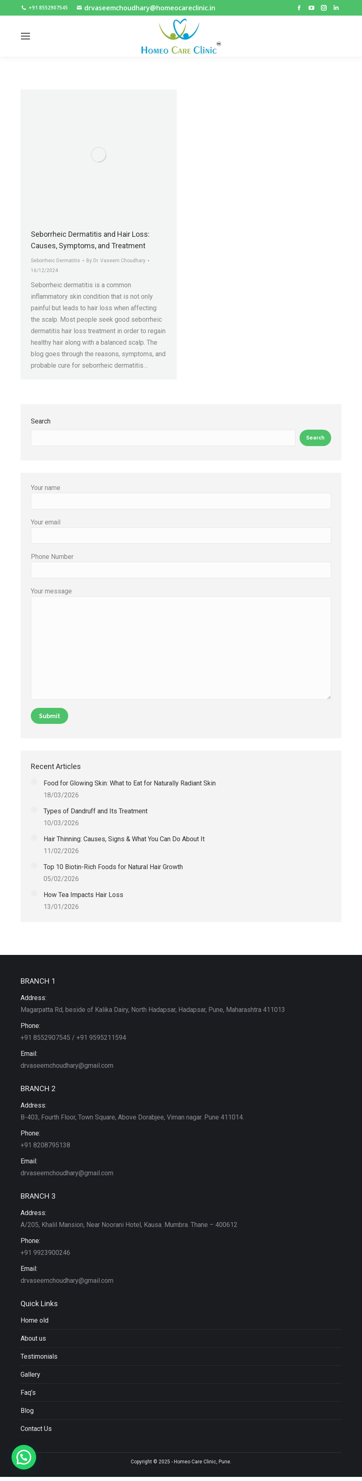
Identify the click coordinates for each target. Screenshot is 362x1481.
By (115, 260)
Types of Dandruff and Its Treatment (96, 811)
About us (33, 1338)
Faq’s (28, 1392)
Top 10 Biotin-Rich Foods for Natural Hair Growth (113, 867)
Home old (34, 1320)
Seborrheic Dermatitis (55, 260)
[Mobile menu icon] (25, 36)
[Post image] (34, 781)
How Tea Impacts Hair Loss (83, 895)
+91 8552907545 (44, 7)
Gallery (30, 1374)
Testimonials (39, 1356)
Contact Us (36, 1429)
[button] (24, 1457)
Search (41, 421)
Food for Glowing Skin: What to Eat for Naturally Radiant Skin (130, 783)
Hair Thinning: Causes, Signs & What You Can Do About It (124, 839)
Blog (27, 1411)
